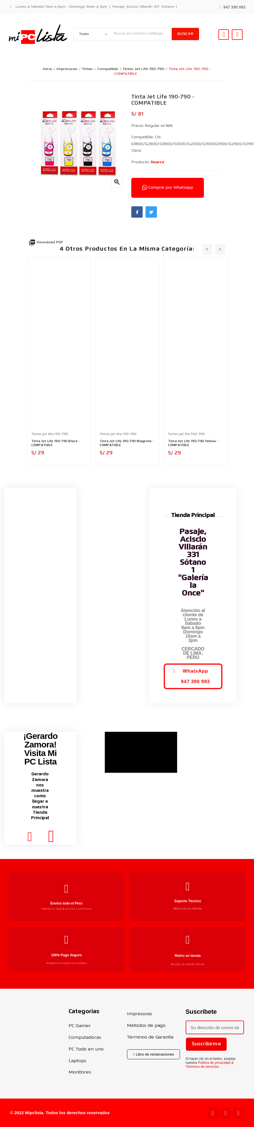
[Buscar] (141, 33)
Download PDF (46, 242)
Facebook (137, 212)
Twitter (151, 212)
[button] (232, 6)
